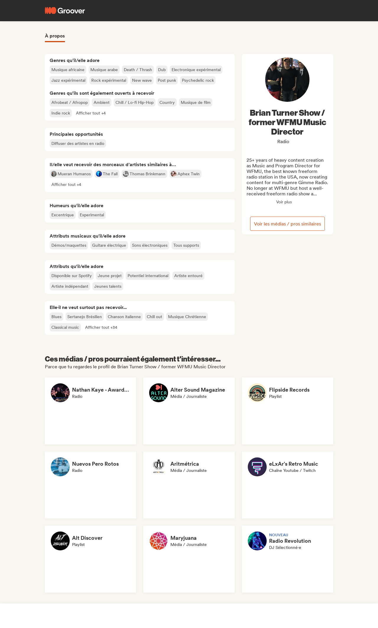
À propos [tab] (55, 36)
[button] (90, 113)
